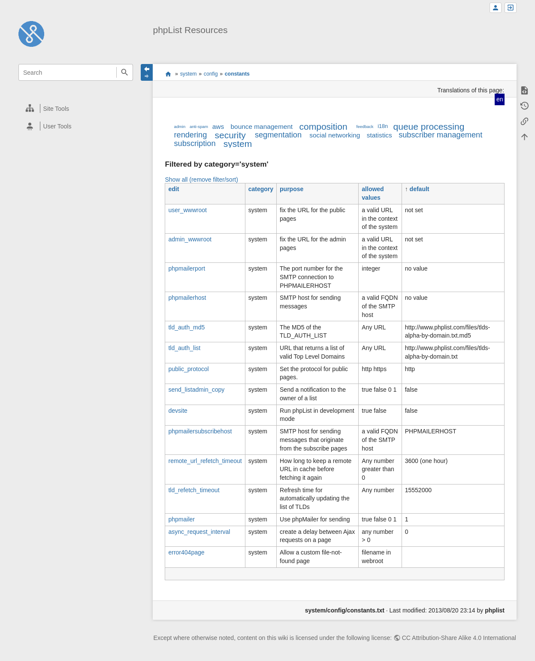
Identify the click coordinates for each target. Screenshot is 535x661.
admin (179, 126)
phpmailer (181, 519)
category (260, 189)
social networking (334, 135)
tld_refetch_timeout (193, 490)
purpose (291, 189)
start (168, 74)
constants (237, 74)
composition (323, 126)
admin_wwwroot (189, 239)
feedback (365, 126)
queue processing (429, 126)
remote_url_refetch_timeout (205, 460)
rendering (190, 135)
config (211, 74)
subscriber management (440, 135)
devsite (177, 410)
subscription (194, 143)
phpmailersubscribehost (200, 431)
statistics (379, 135)
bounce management (262, 126)
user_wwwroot (187, 210)
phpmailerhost (187, 297)
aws (218, 126)
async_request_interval (199, 531)
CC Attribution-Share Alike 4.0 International (459, 637)
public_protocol (188, 369)
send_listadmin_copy (196, 389)
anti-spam (199, 126)
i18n (383, 126)
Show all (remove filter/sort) (201, 179)
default (419, 189)
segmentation (278, 135)
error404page (186, 552)
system (188, 74)
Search (124, 72)
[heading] (76, 108)
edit (173, 189)
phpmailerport (186, 268)
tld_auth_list (184, 347)
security (230, 135)
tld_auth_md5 (186, 327)
